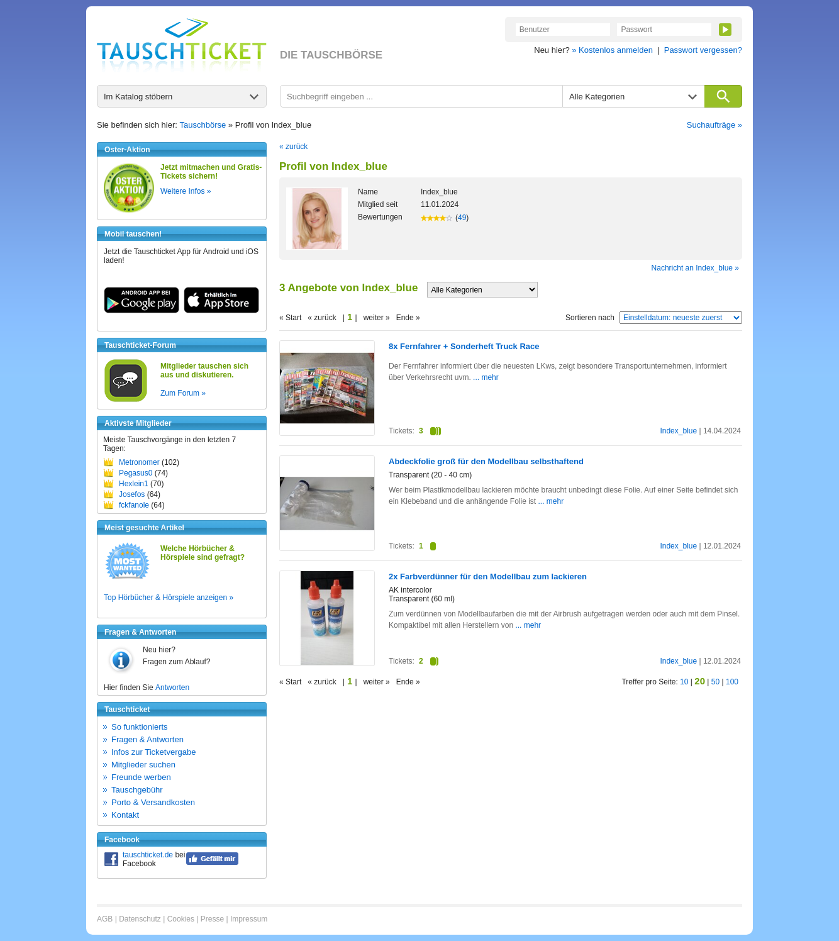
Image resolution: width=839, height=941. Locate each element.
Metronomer (139, 462)
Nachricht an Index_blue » (695, 268)
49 (462, 217)
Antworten (172, 687)
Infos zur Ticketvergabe (153, 752)
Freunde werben (141, 777)
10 (684, 681)
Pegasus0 (135, 473)
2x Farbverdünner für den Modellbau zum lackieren (488, 576)
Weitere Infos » (185, 191)
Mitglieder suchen (143, 764)
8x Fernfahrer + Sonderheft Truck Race (464, 346)
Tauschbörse (203, 125)
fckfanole (134, 505)
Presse (212, 919)
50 (715, 681)
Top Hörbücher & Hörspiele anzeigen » (168, 597)
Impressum (248, 919)
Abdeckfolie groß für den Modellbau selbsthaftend (486, 461)
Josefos (132, 494)
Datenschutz (140, 919)
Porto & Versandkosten (153, 802)
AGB (105, 919)
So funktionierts (139, 727)
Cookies (180, 919)
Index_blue (678, 430)
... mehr (485, 377)
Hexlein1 (133, 483)
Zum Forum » (183, 393)
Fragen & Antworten (147, 739)
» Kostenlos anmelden (612, 50)
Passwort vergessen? (703, 50)
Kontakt (125, 815)
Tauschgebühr (137, 789)
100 (732, 681)
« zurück (293, 146)
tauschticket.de (148, 854)
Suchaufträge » (714, 125)
